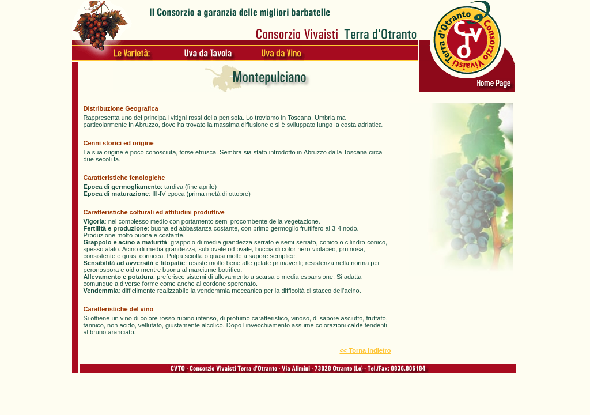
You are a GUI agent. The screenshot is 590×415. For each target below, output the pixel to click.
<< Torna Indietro (365, 350)
